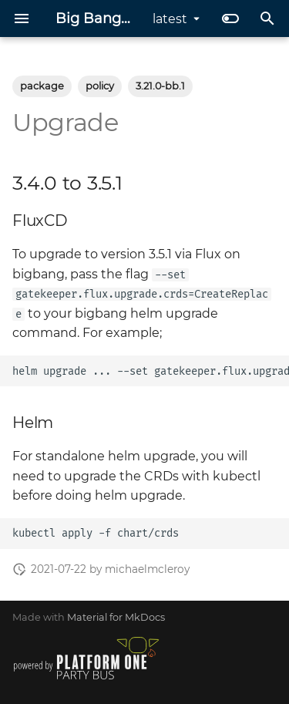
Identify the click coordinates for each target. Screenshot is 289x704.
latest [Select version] (170, 19)
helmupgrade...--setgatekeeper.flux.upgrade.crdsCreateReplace (150, 371)
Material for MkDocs (116, 617)
